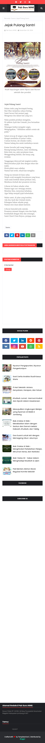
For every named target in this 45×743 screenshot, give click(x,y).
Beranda (7, 18)
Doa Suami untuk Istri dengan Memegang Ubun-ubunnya (26, 436)
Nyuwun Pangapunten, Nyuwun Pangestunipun (27, 367)
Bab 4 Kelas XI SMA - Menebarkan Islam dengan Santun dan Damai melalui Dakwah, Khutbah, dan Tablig (26, 425)
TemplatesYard (23, 737)
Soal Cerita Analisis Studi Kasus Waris (27, 377)
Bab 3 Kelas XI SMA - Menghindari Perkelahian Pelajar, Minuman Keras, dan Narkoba (27, 449)
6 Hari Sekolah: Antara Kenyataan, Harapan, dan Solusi (27, 388)
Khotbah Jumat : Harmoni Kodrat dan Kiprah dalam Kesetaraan (27, 399)
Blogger (22, 739)
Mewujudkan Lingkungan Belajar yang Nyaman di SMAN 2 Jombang (27, 412)
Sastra (13, 18)
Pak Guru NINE (11, 30)
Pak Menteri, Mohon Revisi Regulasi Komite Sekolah (24, 470)
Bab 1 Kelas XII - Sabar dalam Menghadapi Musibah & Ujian (26, 459)
